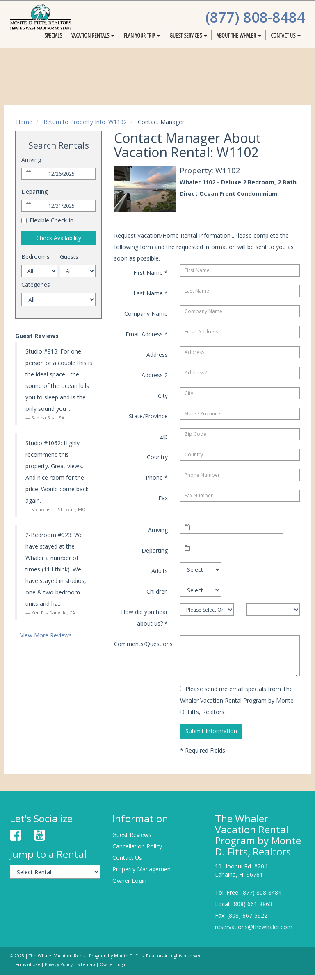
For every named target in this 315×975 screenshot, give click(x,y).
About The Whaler (239, 35)
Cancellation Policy (137, 846)
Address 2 (155, 375)
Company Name (146, 313)
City (163, 395)
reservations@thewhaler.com (253, 927)
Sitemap (86, 964)
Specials (53, 35)
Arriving (31, 159)
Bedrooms (35, 257)
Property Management (142, 869)
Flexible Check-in (47, 220)
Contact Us (286, 35)
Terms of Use (26, 964)
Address (157, 354)
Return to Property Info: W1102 (85, 122)
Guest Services (188, 35)
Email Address (147, 334)
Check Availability (58, 238)
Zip (164, 436)
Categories (35, 284)
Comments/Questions (143, 644)
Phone (157, 477)
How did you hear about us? (144, 617)
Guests (69, 257)
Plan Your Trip (142, 35)
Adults (159, 571)
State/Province (148, 416)
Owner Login (129, 880)
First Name (150, 273)
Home (24, 122)
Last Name (150, 293)
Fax (163, 498)
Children (157, 591)
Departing (34, 191)
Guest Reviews (131, 835)
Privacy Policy (59, 964)
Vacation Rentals (92, 35)
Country (157, 457)
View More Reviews (46, 635)
